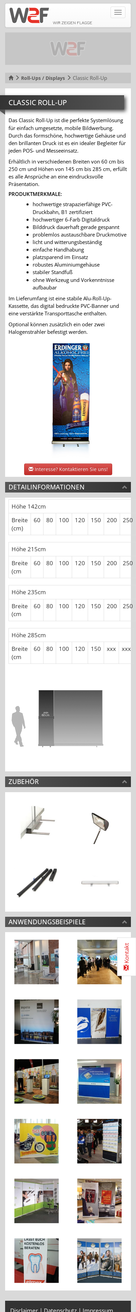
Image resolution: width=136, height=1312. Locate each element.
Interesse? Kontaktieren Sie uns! (68, 469)
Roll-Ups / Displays (43, 78)
